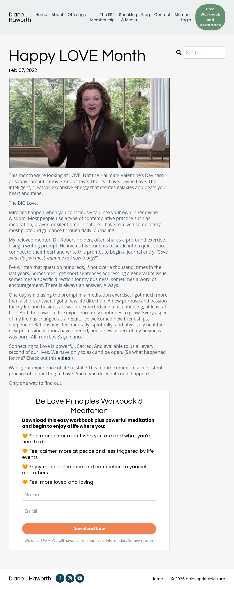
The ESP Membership (102, 17)
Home (41, 14)
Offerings (77, 14)
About (57, 14)
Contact (162, 14)
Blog (145, 14)
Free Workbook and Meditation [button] (210, 17)
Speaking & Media (128, 17)
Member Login (183, 17)
